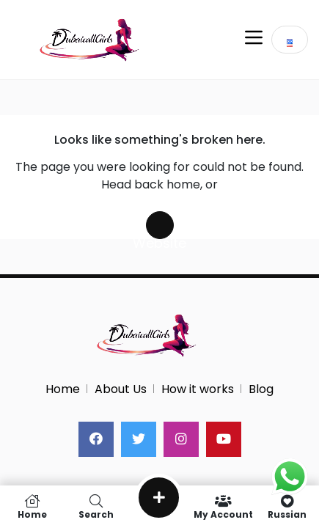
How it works (197, 389)
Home (62, 389)
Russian (287, 506)
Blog (261, 389)
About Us (121, 389)
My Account (223, 506)
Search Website (160, 225)
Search (96, 506)
